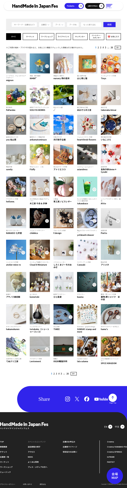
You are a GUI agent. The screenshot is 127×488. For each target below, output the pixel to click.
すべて (13, 36)
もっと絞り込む (89, 24)
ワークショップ (47, 36)
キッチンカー (80, 36)
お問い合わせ (27, 484)
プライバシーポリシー (7, 484)
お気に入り (113, 36)
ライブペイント (63, 36)
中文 (117, 426)
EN (105, 426)
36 (112, 47)
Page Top (112, 403)
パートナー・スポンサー (97, 36)
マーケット (30, 36)
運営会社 (43, 484)
